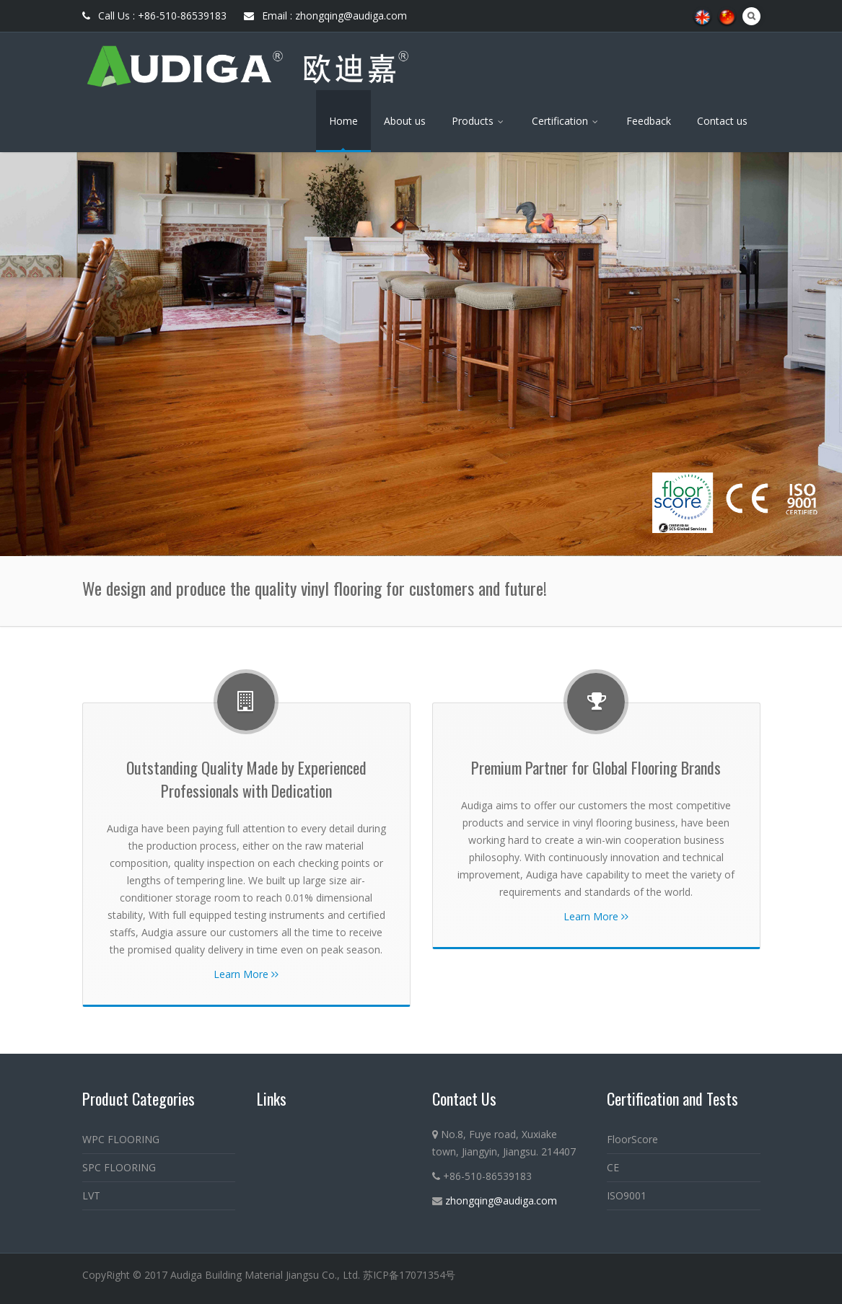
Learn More (246, 974)
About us (405, 121)
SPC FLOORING (119, 1167)
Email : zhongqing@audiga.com (325, 15)
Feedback (648, 121)
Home (343, 121)
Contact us (722, 121)
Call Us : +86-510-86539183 (154, 15)
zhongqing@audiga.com (501, 1200)
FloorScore (632, 1139)
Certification (566, 121)
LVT (91, 1195)
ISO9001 (626, 1195)
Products (479, 121)
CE (613, 1167)
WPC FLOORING (120, 1139)
